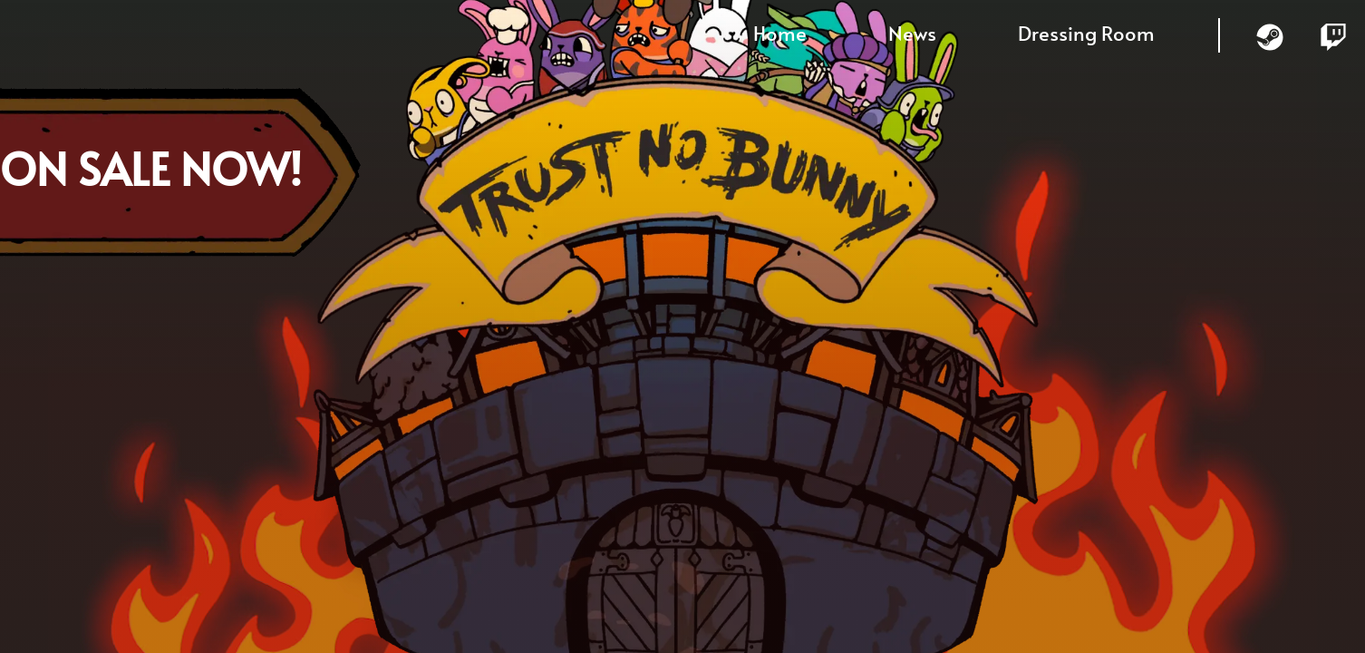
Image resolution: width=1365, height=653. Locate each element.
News (912, 32)
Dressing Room (1086, 32)
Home (780, 32)
